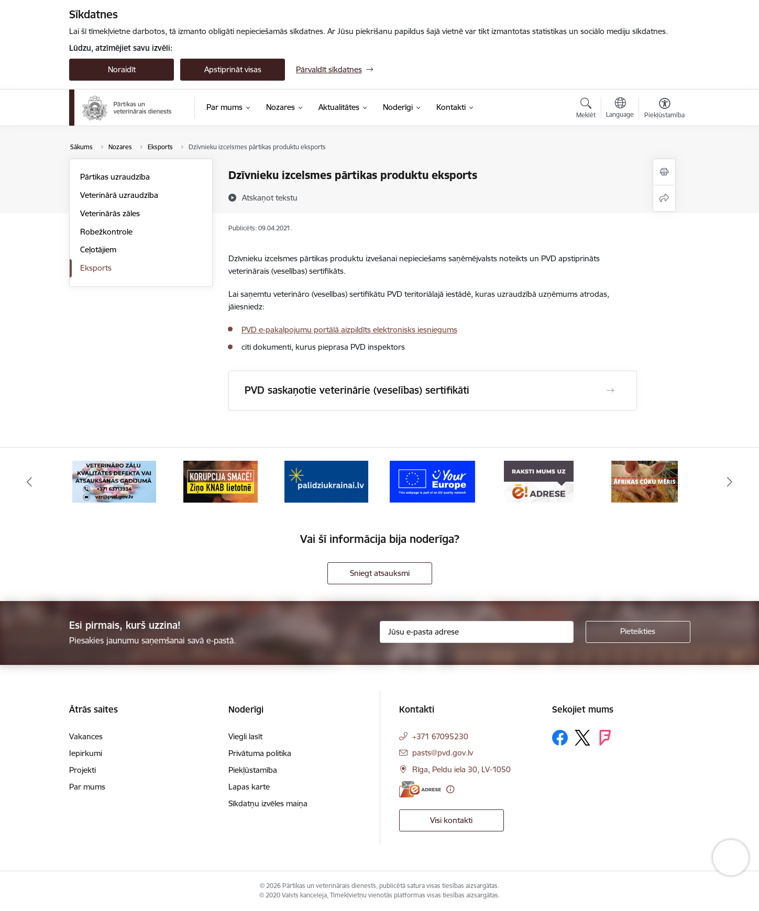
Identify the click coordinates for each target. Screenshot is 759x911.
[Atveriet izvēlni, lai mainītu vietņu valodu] (620, 109)
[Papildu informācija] (450, 789)
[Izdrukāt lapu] (664, 172)
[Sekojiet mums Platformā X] (582, 738)
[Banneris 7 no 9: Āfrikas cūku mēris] (644, 481)
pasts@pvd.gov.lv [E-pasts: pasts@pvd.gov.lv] (442, 753)
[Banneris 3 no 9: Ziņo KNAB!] (220, 481)
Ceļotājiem (98, 249)
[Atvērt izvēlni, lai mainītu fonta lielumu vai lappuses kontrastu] (664, 109)
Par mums (87, 787)
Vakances (86, 736)
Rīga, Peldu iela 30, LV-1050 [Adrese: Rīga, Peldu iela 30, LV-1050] (461, 769)
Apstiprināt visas (232, 69)
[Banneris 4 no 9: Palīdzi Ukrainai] (326, 481)
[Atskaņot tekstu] (270, 197)
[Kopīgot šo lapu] (664, 198)
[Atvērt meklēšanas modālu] (586, 109)
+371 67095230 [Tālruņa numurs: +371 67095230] (440, 736)
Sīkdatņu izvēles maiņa (267, 803)
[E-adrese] (420, 789)
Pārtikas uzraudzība (115, 177)
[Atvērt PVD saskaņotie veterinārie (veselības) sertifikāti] (610, 390)
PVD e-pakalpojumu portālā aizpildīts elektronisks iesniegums (349, 330)
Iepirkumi (85, 753)
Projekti (82, 770)
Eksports (96, 268)
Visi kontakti (451, 820)
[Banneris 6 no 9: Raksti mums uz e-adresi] (539, 481)
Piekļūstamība (252, 770)
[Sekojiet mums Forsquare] (605, 738)
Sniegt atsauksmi (380, 573)
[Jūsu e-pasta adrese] (477, 632)
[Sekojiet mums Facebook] (560, 738)
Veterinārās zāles (110, 213)
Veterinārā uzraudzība (119, 195)
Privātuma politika (259, 753)
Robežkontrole (106, 232)
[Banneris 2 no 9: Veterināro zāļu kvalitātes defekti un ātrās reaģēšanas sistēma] (114, 481)
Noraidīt (122, 69)
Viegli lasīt (245, 736)
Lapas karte (249, 787)
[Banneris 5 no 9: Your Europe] (432, 481)
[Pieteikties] (638, 632)
